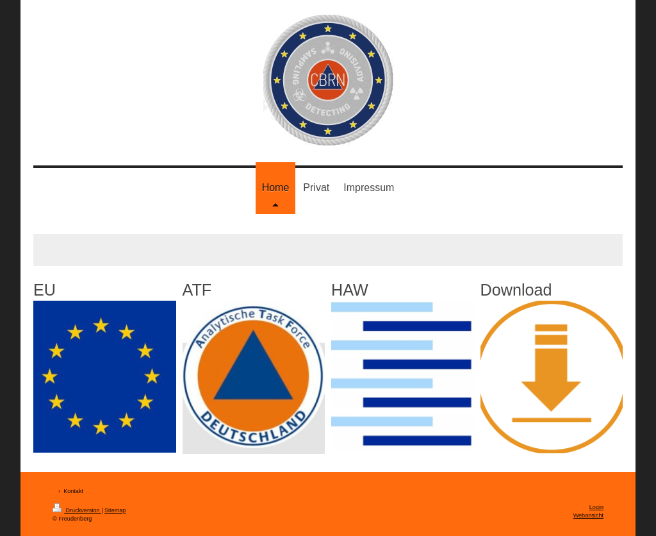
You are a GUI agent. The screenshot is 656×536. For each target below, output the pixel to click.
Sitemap (115, 510)
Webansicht (588, 515)
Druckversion (77, 510)
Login (596, 507)
